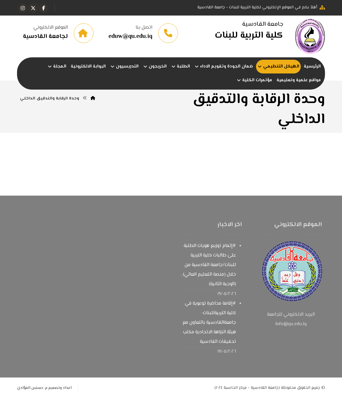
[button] (43, 8)
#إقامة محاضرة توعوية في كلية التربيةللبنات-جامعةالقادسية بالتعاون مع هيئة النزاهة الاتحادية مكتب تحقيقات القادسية (209, 323)
